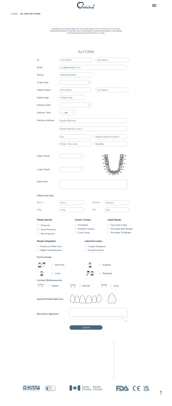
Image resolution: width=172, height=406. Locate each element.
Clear (125, 321)
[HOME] (14, 14)
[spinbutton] (66, 112)
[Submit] (86, 327)
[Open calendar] (89, 82)
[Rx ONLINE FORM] (30, 14)
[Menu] (154, 5)
